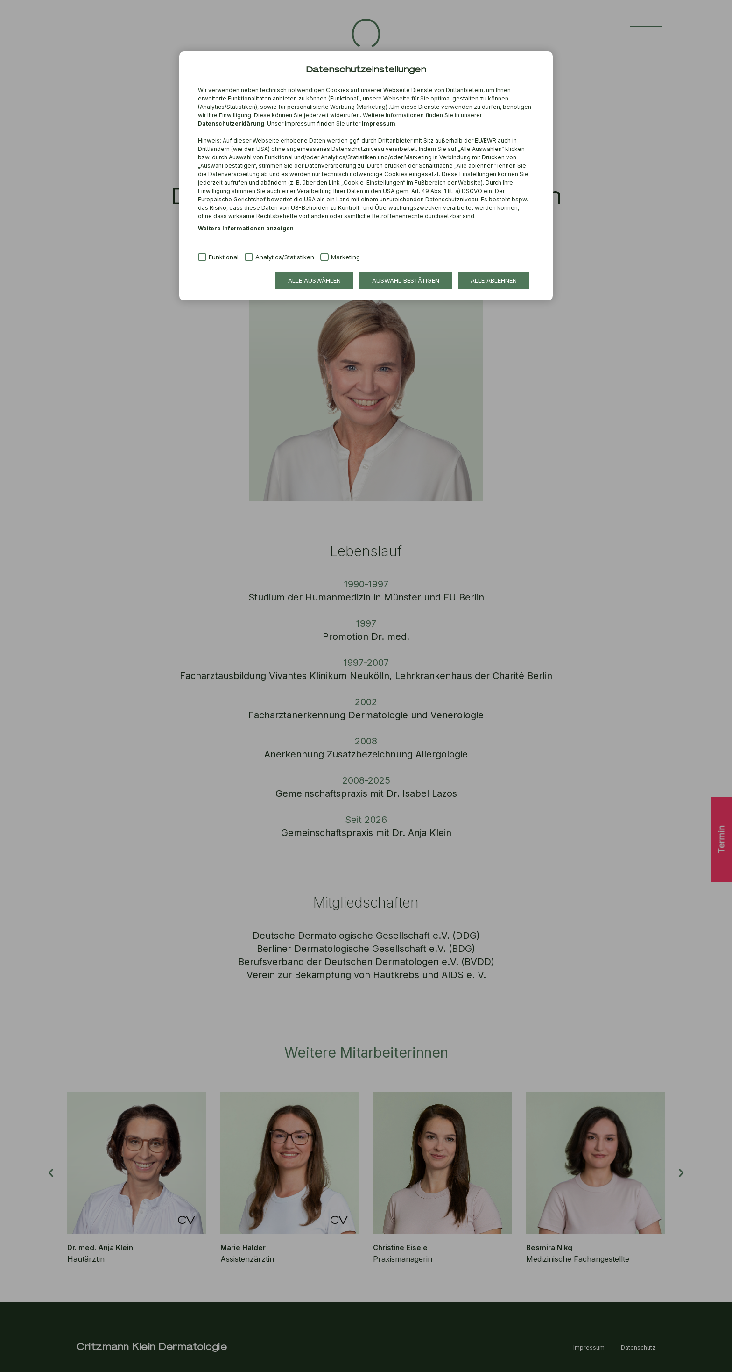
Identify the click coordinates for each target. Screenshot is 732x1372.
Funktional (224, 257)
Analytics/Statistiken (284, 257)
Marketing (345, 257)
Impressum (378, 123)
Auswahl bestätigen (405, 280)
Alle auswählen (314, 280)
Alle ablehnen (494, 280)
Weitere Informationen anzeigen (246, 228)
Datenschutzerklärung (231, 123)
